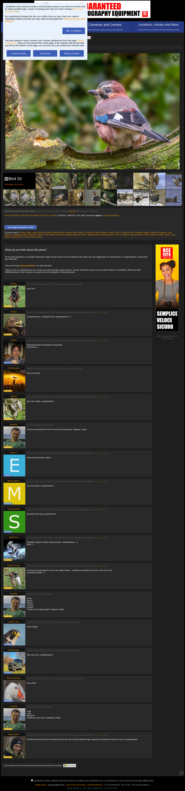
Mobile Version (41, 785)
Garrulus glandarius (111, 215)
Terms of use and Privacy (76, 785)
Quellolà (137, 235)
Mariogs (69, 235)
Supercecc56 (17, 237)
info (171, 338)
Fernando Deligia (141, 232)
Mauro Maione (14, 481)
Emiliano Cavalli (106, 232)
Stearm (8, 237)
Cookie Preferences (94, 785)
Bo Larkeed (67, 232)
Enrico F (117, 232)
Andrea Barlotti (38, 232)
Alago (28, 232)
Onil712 (118, 235)
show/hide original (101, 312)
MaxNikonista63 (94, 235)
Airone (22, 232)
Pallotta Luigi (127, 235)
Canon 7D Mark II (12, 215)
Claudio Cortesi (92, 232)
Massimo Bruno (80, 235)
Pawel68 (72, 211)
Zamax (39, 237)
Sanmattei (159, 235)
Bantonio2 (56, 232)
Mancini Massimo (29, 235)
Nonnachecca (108, 235)
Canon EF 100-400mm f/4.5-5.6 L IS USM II (38, 215)
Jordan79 (154, 232)
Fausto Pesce (127, 232)
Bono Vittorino (79, 232)
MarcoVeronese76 (57, 235)
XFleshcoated (29, 237)
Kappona (162, 232)
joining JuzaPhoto (27, 265)
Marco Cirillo (43, 235)
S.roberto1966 (148, 235)
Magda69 (17, 235)
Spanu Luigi (170, 235)
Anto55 (48, 232)
